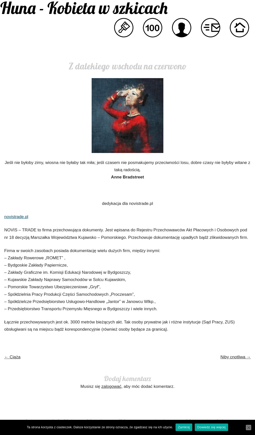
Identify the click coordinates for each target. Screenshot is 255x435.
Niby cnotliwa (235, 357)
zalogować (111, 386)
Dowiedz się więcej (211, 427)
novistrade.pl (16, 216)
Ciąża (12, 357)
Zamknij (184, 427)
